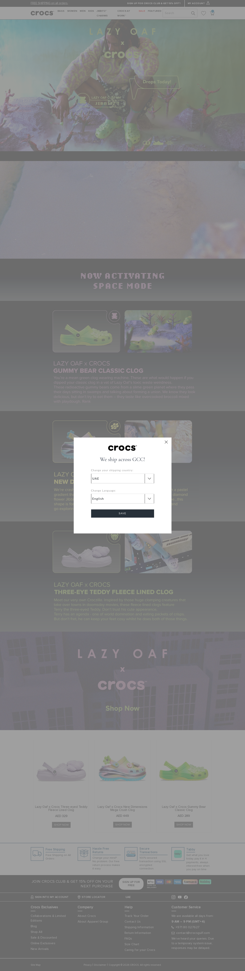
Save (122, 513)
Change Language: (103, 490)
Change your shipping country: (112, 470)
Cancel (122, 525)
